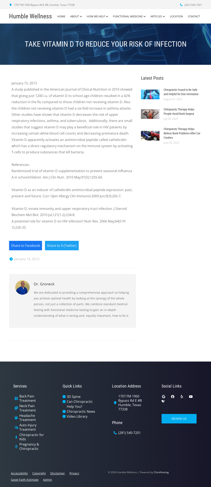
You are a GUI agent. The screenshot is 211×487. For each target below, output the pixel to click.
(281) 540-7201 (191, 5)
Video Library (77, 416)
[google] (164, 396)
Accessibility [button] (19, 473)
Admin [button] (47, 480)
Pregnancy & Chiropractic (29, 446)
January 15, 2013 (24, 259)
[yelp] (182, 396)
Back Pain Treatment (27, 398)
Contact (194, 16)
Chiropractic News (81, 411)
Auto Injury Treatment (27, 427)
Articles (156, 16)
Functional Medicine (128, 16)
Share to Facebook (25, 245)
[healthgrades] (163, 401)
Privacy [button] (74, 473)
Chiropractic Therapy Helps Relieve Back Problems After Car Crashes (182, 133)
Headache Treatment (27, 418)
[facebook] (173, 396)
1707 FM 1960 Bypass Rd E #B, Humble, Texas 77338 (42, 5)
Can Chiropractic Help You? (80, 404)
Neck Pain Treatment (27, 408)
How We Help (96, 16)
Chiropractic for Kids (31, 437)
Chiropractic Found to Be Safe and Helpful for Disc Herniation (181, 92)
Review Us (179, 419)
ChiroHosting (161, 472)
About (74, 16)
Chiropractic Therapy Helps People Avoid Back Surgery (179, 111)
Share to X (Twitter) (62, 245)
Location (176, 16)
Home (61, 16)
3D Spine (74, 396)
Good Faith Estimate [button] (25, 480)
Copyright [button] (39, 473)
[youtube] (191, 396)
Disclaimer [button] (57, 473)
